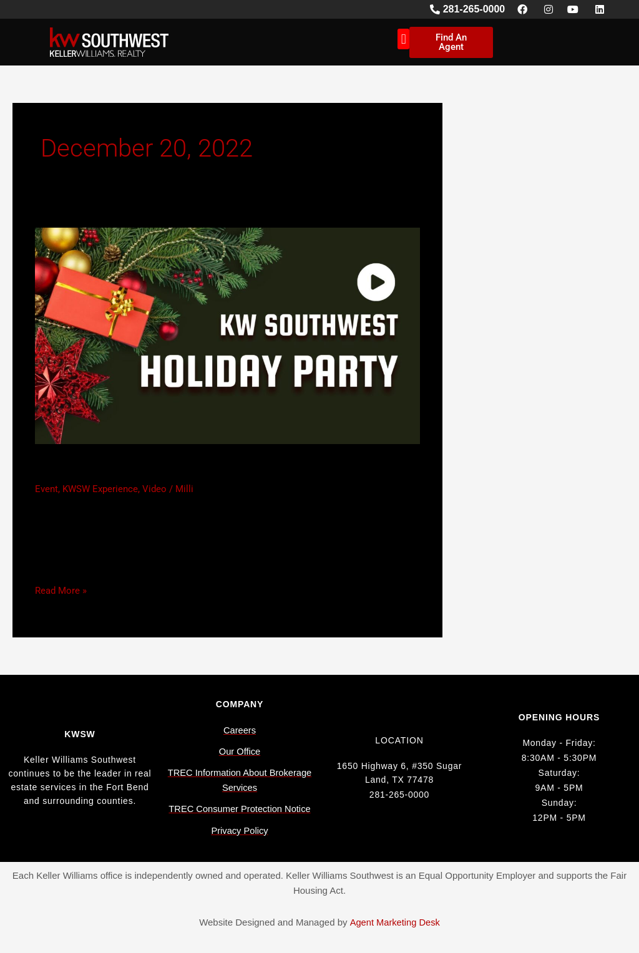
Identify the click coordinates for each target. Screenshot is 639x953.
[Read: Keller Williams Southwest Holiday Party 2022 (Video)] (227, 335)
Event (46, 489)
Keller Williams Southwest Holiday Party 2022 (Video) (226, 468)
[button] (403, 39)
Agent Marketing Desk (395, 922)
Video (154, 489)
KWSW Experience (100, 489)
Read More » (61, 589)
